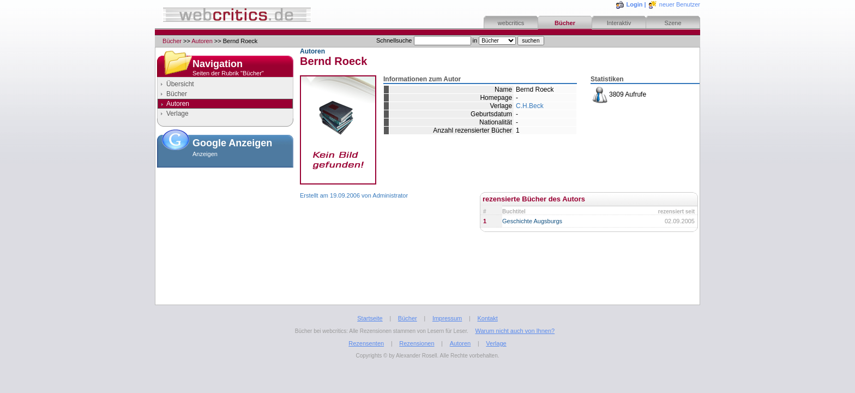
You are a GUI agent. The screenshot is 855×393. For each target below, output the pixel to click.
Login (635, 4)
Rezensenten (366, 343)
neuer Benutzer (679, 4)
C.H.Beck (530, 106)
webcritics (511, 23)
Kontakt (487, 318)
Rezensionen (416, 343)
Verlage (177, 113)
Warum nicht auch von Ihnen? (515, 330)
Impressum (447, 318)
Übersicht (180, 84)
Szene (672, 23)
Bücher (565, 23)
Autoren (202, 41)
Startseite (369, 318)
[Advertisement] (225, 226)
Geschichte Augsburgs (532, 221)
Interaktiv (619, 23)
